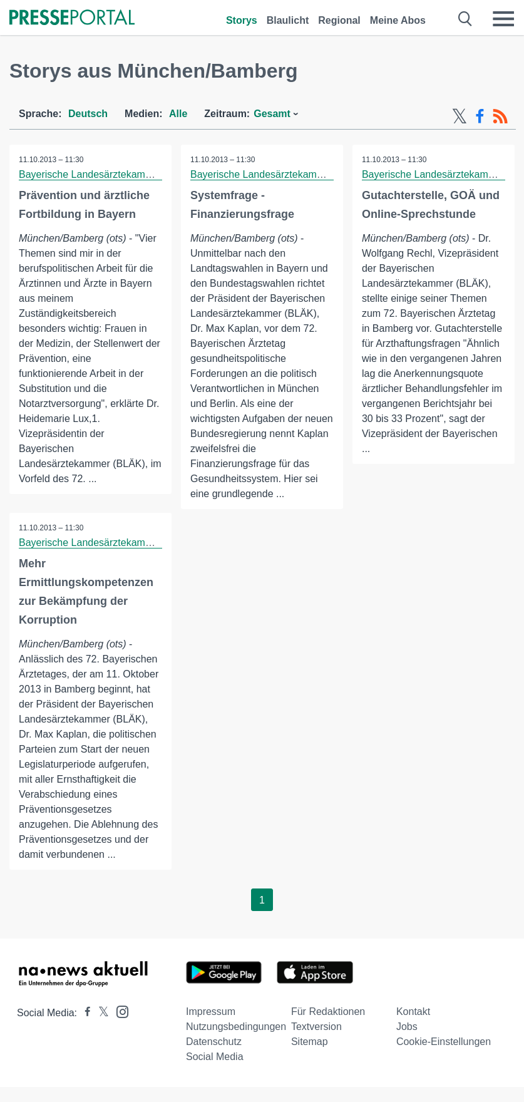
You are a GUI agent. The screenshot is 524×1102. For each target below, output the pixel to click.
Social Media (215, 1056)
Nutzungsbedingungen (236, 1026)
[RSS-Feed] (500, 116)
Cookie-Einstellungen (443, 1041)
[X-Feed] (459, 116)
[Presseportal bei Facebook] (84, 1012)
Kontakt (413, 1011)
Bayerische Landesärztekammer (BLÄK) (108, 174)
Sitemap (309, 1041)
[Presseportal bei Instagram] (118, 1011)
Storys (241, 20)
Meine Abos (398, 20)
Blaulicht (288, 20)
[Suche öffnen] (465, 19)
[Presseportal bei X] (100, 1012)
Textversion (316, 1026)
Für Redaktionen (328, 1011)
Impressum (210, 1011)
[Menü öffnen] (503, 19)
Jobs (407, 1026)
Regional (339, 20)
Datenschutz (214, 1041)
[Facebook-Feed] (480, 116)
